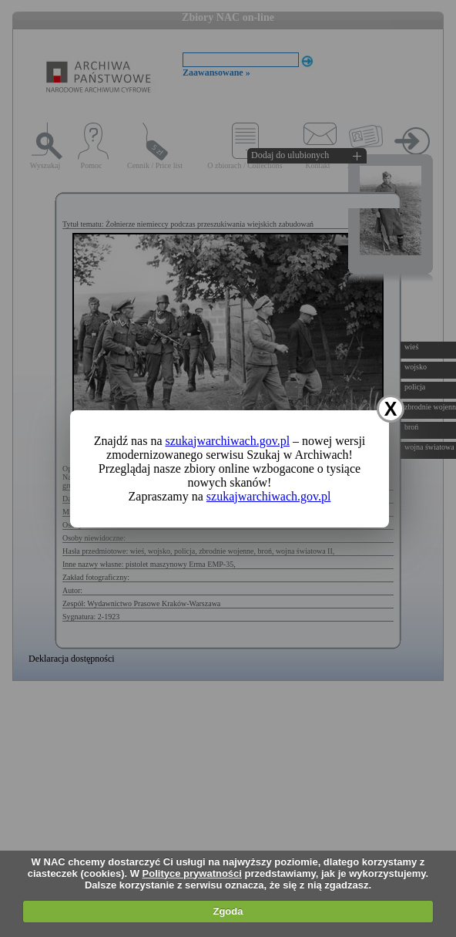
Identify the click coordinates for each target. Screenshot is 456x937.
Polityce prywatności (192, 873)
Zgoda (228, 911)
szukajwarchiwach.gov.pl (228, 440)
